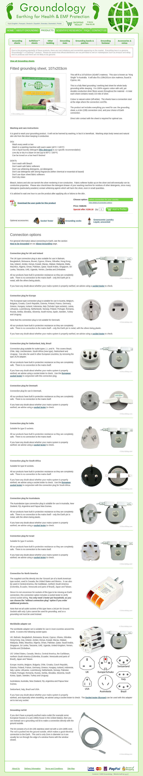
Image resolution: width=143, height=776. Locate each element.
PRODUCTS (47, 30)
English (15, 23)
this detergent (45, 150)
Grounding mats (65, 42)
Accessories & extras (124, 42)
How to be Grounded (19, 244)
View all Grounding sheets (22, 61)
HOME (10, 30)
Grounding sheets (17, 42)
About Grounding (44, 244)
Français (22, 23)
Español (37, 23)
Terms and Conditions (54, 769)
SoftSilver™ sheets (34, 42)
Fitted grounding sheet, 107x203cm (38, 68)
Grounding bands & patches (85, 42)
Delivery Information (32, 769)
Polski (59, 23)
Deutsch (30, 23)
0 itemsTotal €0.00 (90, 23)
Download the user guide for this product (37, 203)
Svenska (44, 23)
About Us (16, 769)
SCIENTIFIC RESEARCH (69, 30)
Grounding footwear (106, 42)
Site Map (71, 769)
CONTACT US (99, 30)
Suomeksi (52, 23)
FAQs (87, 30)
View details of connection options (100, 202)
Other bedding (50, 42)
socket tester (98, 286)
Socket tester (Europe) (95, 697)
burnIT (127, 774)
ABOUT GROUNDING (27, 30)
